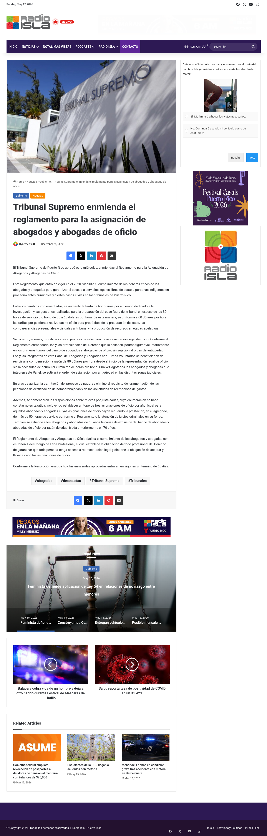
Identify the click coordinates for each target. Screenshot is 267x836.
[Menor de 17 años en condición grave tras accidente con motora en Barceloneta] (145, 747)
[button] (220, 95)
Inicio (13, 46)
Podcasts (83, 46)
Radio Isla (107, 46)
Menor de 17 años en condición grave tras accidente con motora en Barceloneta (144, 769)
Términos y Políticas (229, 828)
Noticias (28, 46)
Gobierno (45, 181)
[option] (91, 588)
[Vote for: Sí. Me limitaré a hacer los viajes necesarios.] (220, 100)
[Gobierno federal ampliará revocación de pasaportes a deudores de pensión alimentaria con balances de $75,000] (37, 747)
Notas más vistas (57, 46)
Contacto (130, 46)
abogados (44, 481)
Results (235, 157)
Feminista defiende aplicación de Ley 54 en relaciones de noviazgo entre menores (91, 589)
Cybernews (27, 244)
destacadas (72, 481)
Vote (252, 157)
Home (18, 181)
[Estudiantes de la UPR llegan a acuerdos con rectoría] (91, 747)
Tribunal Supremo (105, 481)
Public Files (252, 828)
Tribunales (138, 481)
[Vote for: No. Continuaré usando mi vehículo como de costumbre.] (220, 131)
